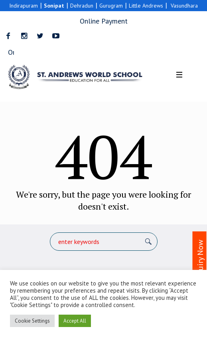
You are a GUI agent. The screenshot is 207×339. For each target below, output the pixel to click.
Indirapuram (23, 5)
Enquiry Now (200, 261)
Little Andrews (146, 5)
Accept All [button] (74, 320)
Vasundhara (184, 5)
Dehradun (81, 5)
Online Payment (104, 21)
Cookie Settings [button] (32, 320)
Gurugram (111, 5)
